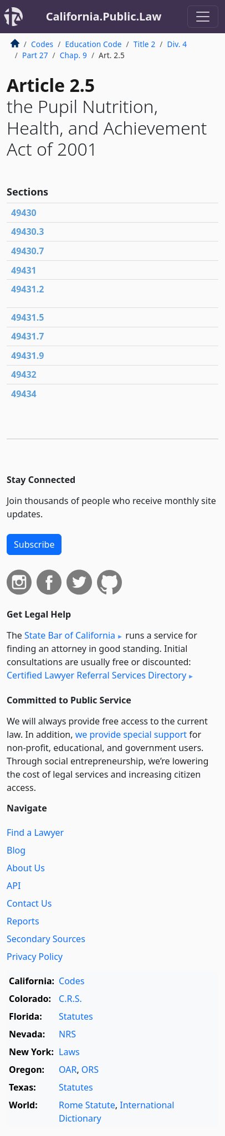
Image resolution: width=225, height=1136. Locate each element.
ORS (90, 1069)
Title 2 (145, 44)
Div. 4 (177, 44)
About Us (26, 868)
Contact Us (29, 903)
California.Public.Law (104, 16)
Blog (16, 850)
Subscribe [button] (34, 544)
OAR (67, 1069)
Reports (23, 921)
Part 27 (35, 55)
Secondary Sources (46, 939)
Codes (42, 44)
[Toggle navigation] (202, 17)
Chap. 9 (73, 55)
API (14, 886)
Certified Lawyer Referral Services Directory (96, 675)
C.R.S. (70, 999)
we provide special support (131, 734)
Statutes (76, 1016)
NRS (67, 1034)
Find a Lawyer (35, 832)
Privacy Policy (35, 956)
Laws (69, 1052)
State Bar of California (69, 635)
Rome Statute (87, 1105)
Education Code (93, 44)
